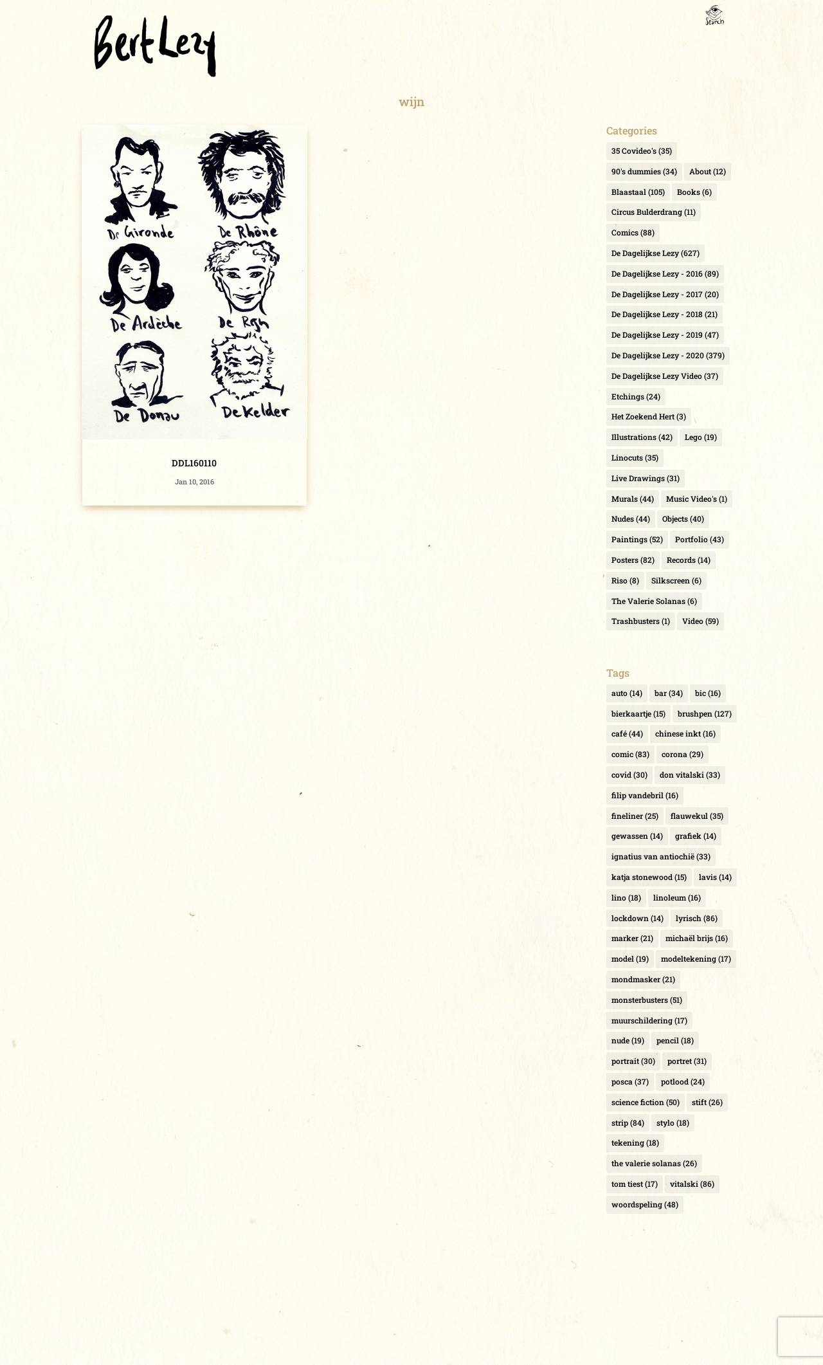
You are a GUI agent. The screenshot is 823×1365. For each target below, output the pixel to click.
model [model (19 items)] (630, 958)
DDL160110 (194, 463)
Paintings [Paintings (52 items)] (637, 539)
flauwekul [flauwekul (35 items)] (697, 816)
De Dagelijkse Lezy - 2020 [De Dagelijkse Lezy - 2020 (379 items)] (668, 355)
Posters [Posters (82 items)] (633, 559)
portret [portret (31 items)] (687, 1061)
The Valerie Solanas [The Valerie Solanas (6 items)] (654, 601)
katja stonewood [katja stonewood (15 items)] (649, 877)
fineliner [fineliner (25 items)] (634, 816)
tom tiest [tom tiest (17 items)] (634, 1183)
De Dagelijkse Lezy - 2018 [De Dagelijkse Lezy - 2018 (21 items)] (664, 314)
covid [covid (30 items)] (629, 774)
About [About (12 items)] (707, 171)
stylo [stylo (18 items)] (672, 1122)
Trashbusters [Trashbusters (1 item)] (640, 621)
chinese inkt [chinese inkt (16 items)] (685, 733)
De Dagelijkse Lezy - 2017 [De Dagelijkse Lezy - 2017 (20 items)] (665, 294)
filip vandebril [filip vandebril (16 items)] (644, 795)
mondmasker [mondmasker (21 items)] (643, 979)
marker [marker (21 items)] (632, 938)
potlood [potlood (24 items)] (683, 1081)
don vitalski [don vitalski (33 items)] (690, 774)
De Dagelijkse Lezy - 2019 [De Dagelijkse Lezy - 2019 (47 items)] (665, 334)
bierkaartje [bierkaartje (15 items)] (638, 713)
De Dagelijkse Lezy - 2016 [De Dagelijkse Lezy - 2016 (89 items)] (665, 273)
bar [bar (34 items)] (669, 693)
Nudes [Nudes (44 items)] (630, 518)
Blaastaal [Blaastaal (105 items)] (638, 192)
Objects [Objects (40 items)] (683, 518)
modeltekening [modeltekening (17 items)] (696, 958)
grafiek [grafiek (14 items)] (695, 835)
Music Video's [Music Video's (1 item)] (696, 498)
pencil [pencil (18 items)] (675, 1040)
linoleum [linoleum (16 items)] (677, 897)
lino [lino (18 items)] (626, 897)
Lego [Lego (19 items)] (701, 437)
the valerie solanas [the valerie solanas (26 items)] (654, 1163)
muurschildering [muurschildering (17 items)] (649, 1020)
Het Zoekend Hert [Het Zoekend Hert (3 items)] (648, 416)
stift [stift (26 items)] (707, 1102)
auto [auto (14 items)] (626, 693)
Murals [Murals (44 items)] (632, 498)
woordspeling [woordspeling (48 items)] (644, 1204)
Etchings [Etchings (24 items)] (635, 396)
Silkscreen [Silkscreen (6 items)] (676, 580)
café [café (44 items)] (627, 733)
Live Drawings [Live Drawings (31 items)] (645, 478)
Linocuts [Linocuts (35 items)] (634, 457)
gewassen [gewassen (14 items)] (637, 835)
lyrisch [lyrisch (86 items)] (697, 918)
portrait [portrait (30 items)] (633, 1061)
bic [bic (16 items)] (708, 693)
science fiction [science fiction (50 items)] (645, 1102)
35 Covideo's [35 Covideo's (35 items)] (641, 150)
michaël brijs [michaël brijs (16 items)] (696, 938)
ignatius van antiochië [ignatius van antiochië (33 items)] (660, 856)
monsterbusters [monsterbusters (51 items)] (646, 999)
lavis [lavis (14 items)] (715, 877)
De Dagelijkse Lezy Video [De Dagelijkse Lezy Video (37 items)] (664, 376)
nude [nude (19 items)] (627, 1040)
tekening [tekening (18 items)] (635, 1142)
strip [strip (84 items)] (627, 1122)
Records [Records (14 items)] (688, 559)
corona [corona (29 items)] (682, 754)
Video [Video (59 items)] (700, 621)
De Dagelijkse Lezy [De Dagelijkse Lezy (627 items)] (655, 253)
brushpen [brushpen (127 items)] (705, 713)
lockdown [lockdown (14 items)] (637, 918)
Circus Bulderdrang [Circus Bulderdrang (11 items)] (653, 211)
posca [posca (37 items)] (630, 1081)
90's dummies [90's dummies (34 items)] (644, 171)
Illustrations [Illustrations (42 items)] (642, 437)
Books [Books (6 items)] (694, 192)
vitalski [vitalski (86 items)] (692, 1183)
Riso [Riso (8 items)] (625, 580)
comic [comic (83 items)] (630, 754)
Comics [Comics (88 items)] (633, 232)
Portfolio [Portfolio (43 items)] (699, 539)
